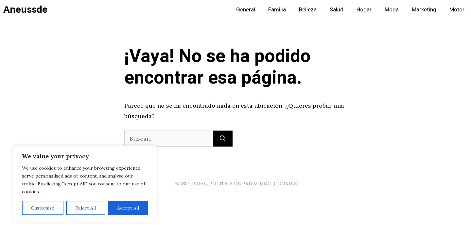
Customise (42, 208)
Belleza (308, 10)
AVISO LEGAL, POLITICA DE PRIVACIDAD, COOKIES (235, 183)
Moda (392, 10)
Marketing (424, 10)
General (245, 10)
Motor (456, 10)
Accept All (128, 208)
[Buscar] (223, 139)
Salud (336, 10)
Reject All (85, 208)
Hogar (364, 10)
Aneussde (25, 10)
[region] (85, 184)
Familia (277, 10)
